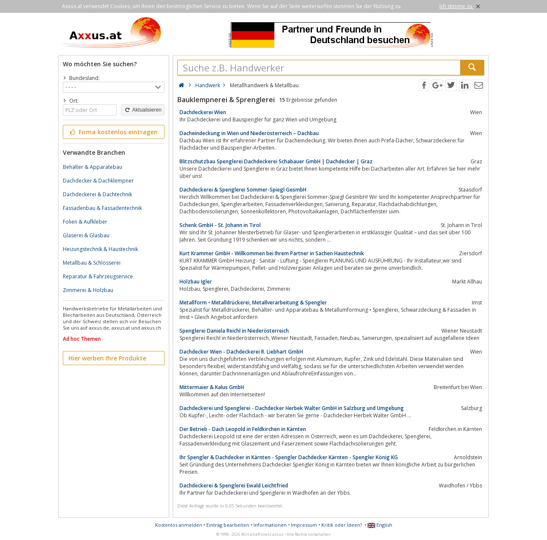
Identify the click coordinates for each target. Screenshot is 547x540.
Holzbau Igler (195, 281)
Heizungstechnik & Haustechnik (100, 249)
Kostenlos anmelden (178, 525)
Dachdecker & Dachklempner (98, 180)
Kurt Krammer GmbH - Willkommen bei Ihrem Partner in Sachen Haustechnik (271, 253)
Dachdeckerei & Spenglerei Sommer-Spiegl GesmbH (242, 189)
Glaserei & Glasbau (86, 235)
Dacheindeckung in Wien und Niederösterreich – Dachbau (249, 133)
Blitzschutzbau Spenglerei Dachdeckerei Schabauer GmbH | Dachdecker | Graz (276, 161)
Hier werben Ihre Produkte (107, 358)
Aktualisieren (143, 110)
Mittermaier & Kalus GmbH (211, 387)
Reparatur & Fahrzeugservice (98, 276)
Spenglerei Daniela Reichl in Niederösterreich (234, 330)
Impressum (304, 525)
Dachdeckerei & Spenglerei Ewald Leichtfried (233, 485)
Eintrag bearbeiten (227, 525)
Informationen (270, 525)
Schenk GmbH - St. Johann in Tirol (220, 225)
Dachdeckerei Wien (202, 112)
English (380, 525)
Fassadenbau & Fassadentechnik (102, 208)
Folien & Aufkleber (85, 221)
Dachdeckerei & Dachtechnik (97, 194)
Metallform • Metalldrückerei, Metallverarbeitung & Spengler (253, 302)
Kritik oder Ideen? (341, 525)
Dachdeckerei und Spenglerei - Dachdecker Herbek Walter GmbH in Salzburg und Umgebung (291, 408)
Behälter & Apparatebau (92, 167)
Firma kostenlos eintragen (113, 132)
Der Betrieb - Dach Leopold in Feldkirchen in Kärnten (242, 429)
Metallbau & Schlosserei (92, 262)
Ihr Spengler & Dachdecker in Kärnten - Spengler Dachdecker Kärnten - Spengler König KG (288, 457)
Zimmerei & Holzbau (88, 290)
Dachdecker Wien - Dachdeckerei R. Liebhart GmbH (241, 351)
